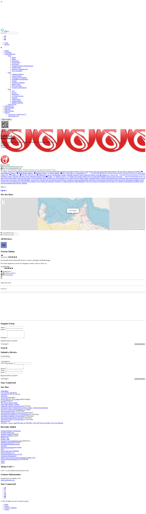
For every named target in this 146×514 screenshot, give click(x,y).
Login (6, 43)
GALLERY (7, 52)
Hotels (14, 59)
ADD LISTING (9, 111)
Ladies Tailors (16, 99)
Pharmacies (15, 94)
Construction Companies (19, 77)
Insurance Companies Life (20, 69)
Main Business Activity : (25, 173)
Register (6, 44)
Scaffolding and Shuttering (20, 79)
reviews (10, 275)
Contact (6, 511)
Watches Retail (16, 67)
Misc (9, 56)
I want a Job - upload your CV (17, 114)
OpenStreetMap (141, 229)
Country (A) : (14, 175)
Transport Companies (18, 82)
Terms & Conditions (10, 510)
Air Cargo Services (17, 96)
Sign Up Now (12, 104)
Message (4, 339)
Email (3, 329)
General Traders (17, 76)
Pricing (6, 508)
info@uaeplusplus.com (8, 482)
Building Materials (17, 102)
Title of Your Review (7, 364)
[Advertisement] (56, 15)
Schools (14, 81)
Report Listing (6, 278)
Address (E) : (68, 175)
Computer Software (18, 74)
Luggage (14, 97)
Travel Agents (16, 62)
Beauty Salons (16, 84)
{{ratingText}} (5, 363)
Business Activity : (41, 173)
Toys (13, 91)
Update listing (7, 276)
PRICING (7, 109)
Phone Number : (54, 173)
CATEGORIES (9, 54)
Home (6, 506)
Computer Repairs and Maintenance (22, 66)
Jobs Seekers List (13, 116)
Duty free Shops (17, 86)
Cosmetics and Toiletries (19, 87)
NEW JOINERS (9, 108)
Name (3, 327)
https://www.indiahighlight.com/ (11, 168)
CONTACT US (9, 106)
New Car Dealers (17, 71)
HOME (6, 51)
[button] (78, 210)
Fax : (63, 173)
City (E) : (24, 175)
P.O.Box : (70, 173)
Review (3, 371)
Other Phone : (79, 173)
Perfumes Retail (17, 101)
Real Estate (15, 64)
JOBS (7, 113)
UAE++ (26, 503)
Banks (14, 57)
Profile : (71, 171)
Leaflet (132, 229)
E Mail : (49, 176)
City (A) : (32, 175)
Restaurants (15, 61)
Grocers (14, 92)
